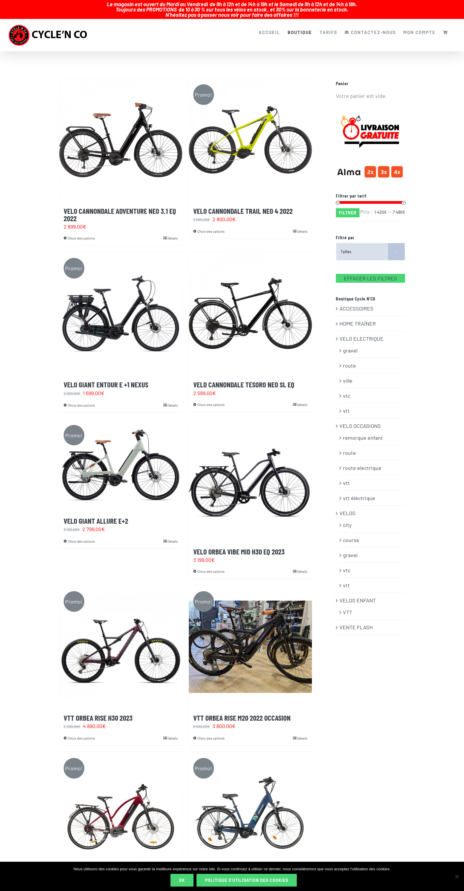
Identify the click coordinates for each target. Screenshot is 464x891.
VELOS (347, 507)
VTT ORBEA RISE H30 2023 (98, 712)
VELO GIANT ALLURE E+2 (96, 515)
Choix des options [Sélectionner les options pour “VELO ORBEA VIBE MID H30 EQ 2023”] (211, 566)
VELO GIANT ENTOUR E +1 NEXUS (106, 378)
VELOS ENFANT (357, 594)
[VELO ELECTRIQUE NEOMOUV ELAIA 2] (250, 807)
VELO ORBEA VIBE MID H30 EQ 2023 (239, 545)
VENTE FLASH (356, 621)
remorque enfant (363, 432)
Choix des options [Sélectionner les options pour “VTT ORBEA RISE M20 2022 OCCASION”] (211, 732)
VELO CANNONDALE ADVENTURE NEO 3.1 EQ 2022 (120, 209)
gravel (350, 345)
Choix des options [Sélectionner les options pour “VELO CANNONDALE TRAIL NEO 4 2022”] (211, 226)
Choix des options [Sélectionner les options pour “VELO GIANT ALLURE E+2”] (81, 535)
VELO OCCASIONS (360, 420)
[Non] (457, 876)
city (347, 519)
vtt (346, 405)
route (349, 360)
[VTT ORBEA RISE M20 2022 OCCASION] (250, 641)
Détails (172, 232)
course (351, 534)
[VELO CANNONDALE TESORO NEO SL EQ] (250, 307)
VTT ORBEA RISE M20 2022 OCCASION (242, 712)
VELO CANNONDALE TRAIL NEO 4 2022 (243, 205)
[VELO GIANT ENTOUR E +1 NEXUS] (120, 307)
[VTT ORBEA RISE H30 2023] (120, 641)
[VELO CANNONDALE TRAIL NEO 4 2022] (250, 134)
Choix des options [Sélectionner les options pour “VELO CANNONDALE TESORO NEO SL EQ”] (211, 399)
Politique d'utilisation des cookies (246, 880)
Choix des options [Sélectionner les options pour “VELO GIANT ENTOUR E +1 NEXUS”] (81, 399)
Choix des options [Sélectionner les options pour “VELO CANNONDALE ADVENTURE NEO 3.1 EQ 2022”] (81, 232)
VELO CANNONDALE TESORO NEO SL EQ (243, 378)
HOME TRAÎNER (357, 318)
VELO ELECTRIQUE (361, 333)
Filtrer (348, 207)
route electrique (362, 462)
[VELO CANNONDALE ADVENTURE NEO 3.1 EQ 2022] (120, 134)
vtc (346, 390)
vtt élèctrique (359, 492)
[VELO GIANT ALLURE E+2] (120, 459)
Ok (182, 880)
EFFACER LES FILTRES (370, 272)
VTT (347, 606)
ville (347, 375)
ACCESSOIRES (356, 303)
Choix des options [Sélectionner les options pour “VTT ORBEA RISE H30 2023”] (81, 732)
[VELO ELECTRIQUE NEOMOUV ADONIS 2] (120, 807)
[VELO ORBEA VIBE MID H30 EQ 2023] (250, 474)
